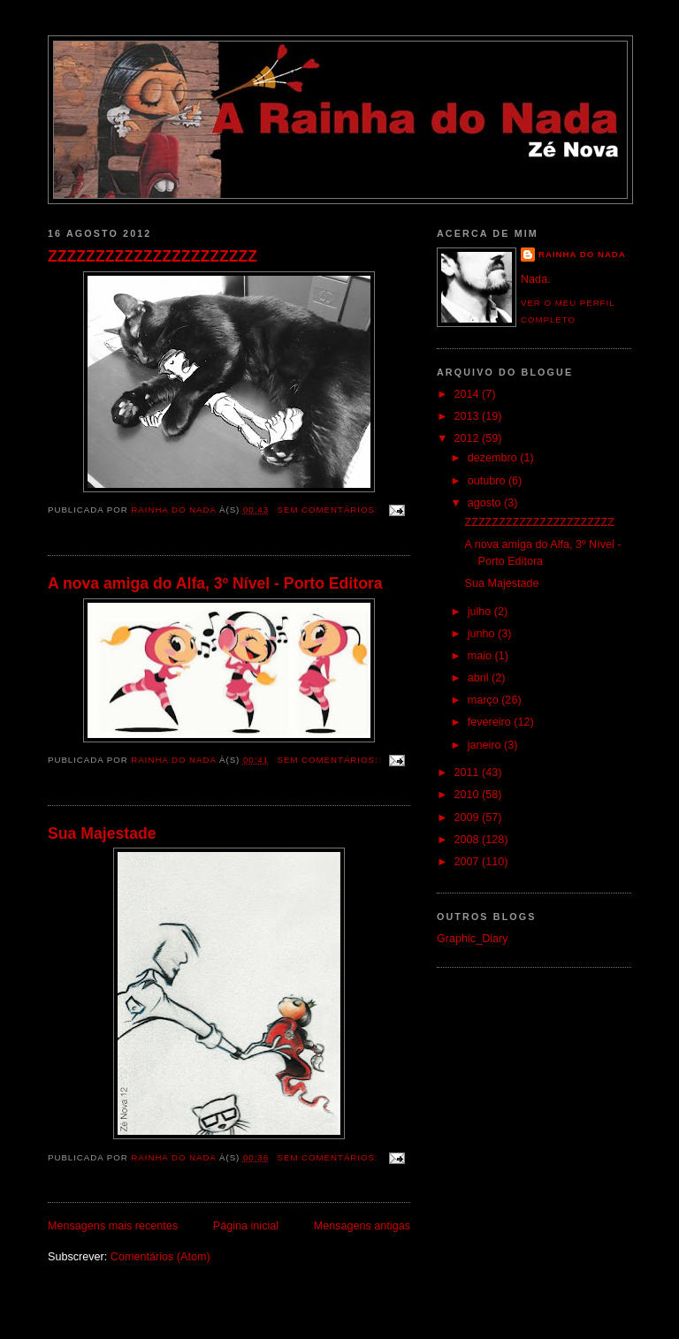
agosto (486, 503)
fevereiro (491, 722)
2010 (468, 794)
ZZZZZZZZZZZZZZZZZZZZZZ (152, 256)
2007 (468, 862)
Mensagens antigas (362, 1226)
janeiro (486, 745)
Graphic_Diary (472, 938)
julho (481, 611)
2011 (468, 772)
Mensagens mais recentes (113, 1226)
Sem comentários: (330, 509)
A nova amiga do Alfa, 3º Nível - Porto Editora (215, 583)
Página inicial (245, 1226)
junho (483, 634)
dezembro (494, 458)
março (485, 700)
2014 (468, 394)
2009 (468, 817)
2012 (468, 438)
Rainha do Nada (582, 254)
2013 (468, 416)
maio (481, 656)
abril (480, 678)
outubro (488, 481)
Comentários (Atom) (160, 1257)
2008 (468, 839)
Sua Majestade (102, 833)
